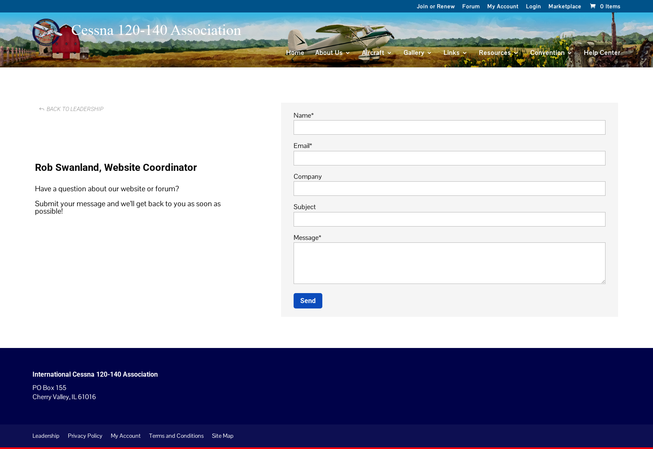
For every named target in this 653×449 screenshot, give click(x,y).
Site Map (223, 435)
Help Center (602, 53)
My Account (502, 7)
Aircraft (373, 53)
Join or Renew (436, 7)
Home (295, 53)
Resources (495, 53)
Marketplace (564, 7)
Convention (547, 53)
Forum (471, 7)
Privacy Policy (85, 435)
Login (533, 7)
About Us (329, 53)
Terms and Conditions (176, 435)
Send (308, 301)
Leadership (46, 435)
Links (452, 53)
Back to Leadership (75, 109)
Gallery (414, 53)
